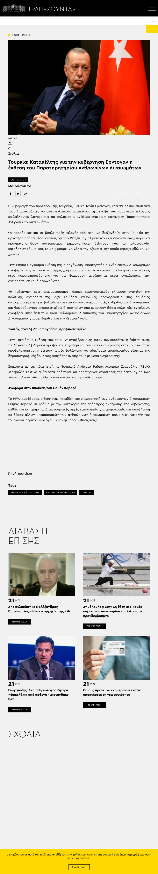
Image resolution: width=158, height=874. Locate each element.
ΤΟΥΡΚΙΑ (86, 492)
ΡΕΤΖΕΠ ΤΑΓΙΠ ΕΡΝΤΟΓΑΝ (60, 492)
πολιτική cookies (78, 858)
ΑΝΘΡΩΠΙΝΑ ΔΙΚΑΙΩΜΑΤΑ (25, 492)
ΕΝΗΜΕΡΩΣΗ (18, 180)
